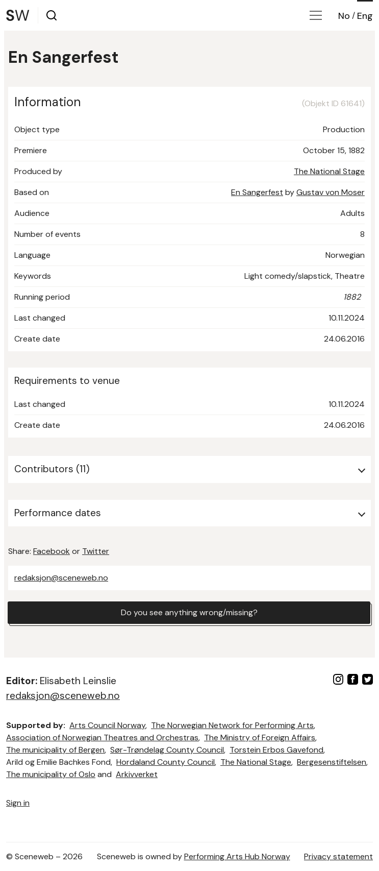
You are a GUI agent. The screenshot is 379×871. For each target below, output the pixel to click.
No (344, 16)
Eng (365, 16)
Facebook (51, 551)
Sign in (18, 802)
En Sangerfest (257, 192)
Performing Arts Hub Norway (237, 856)
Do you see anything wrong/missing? (189, 612)
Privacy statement (338, 856)
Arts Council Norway (107, 725)
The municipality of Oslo (50, 774)
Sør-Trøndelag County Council (167, 749)
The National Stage (329, 171)
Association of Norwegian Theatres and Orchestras (102, 737)
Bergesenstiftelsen (331, 762)
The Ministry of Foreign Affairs (259, 737)
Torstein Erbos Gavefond (276, 749)
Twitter (95, 551)
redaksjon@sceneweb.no (61, 577)
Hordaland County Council (165, 762)
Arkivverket (137, 774)
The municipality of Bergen (55, 749)
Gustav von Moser (330, 192)
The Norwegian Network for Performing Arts (232, 725)
